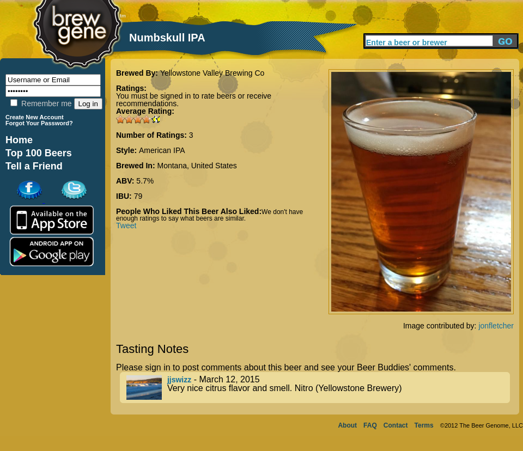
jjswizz (179, 379)
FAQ (370, 425)
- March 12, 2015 (318, 387)
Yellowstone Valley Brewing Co (212, 73)
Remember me (40, 103)
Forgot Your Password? (39, 123)
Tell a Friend (34, 166)
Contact (396, 425)
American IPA (162, 150)
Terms (424, 425)
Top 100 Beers (38, 153)
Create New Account (34, 117)
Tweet (126, 225)
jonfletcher (496, 325)
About (347, 425)
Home (19, 140)
